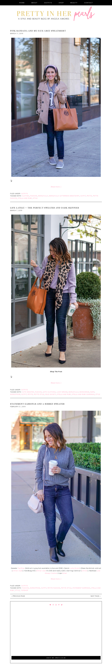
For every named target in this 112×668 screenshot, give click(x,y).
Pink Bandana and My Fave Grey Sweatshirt (38, 30)
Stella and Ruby (25, 198)
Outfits (24, 193)
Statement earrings (81, 588)
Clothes (25, 196)
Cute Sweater (28, 392)
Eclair (65, 573)
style (35, 198)
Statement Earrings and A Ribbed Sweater (37, 403)
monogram (84, 392)
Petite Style (39, 394)
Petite (89, 196)
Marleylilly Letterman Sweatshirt (64, 196)
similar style (17, 571)
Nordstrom (15, 394)
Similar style (41, 571)
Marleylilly (43, 196)
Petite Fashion (54, 588)
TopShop (21, 568)
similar (84, 571)
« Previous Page (18, 596)
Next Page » (95, 596)
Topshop (24, 590)
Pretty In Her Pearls (56, 14)
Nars (92, 392)
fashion (33, 196)
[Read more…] (56, 187)
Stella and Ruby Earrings (83, 394)
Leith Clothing (49, 392)
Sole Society (50, 394)
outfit (83, 196)
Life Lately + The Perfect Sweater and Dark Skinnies (44, 207)
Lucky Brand (62, 392)
